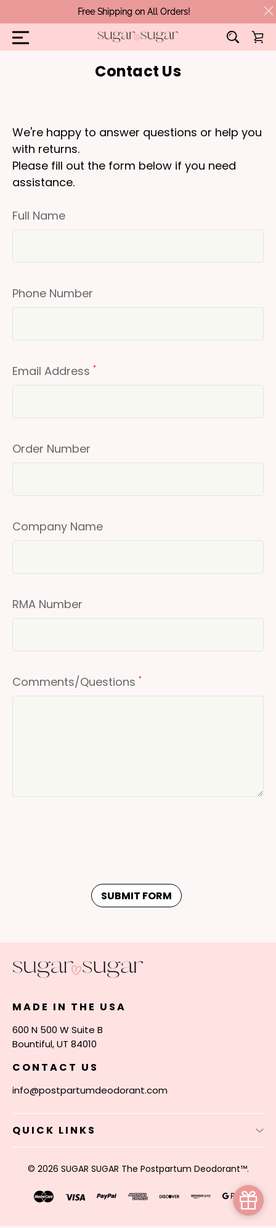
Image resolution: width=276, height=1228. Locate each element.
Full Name (38, 215)
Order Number (51, 448)
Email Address (54, 371)
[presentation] (106, 843)
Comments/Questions (77, 682)
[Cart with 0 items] (257, 37)
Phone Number (52, 293)
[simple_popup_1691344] (248, 1200)
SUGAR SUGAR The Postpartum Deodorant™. (155, 1169)
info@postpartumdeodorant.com (90, 1090)
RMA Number (47, 604)
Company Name (57, 526)
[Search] (233, 37)
